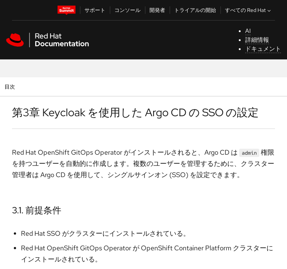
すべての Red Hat (248, 10)
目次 (10, 86)
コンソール (127, 10)
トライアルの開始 (195, 10)
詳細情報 (257, 40)
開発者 (157, 10)
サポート (94, 10)
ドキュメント (263, 49)
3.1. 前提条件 (36, 210)
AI (248, 31)
